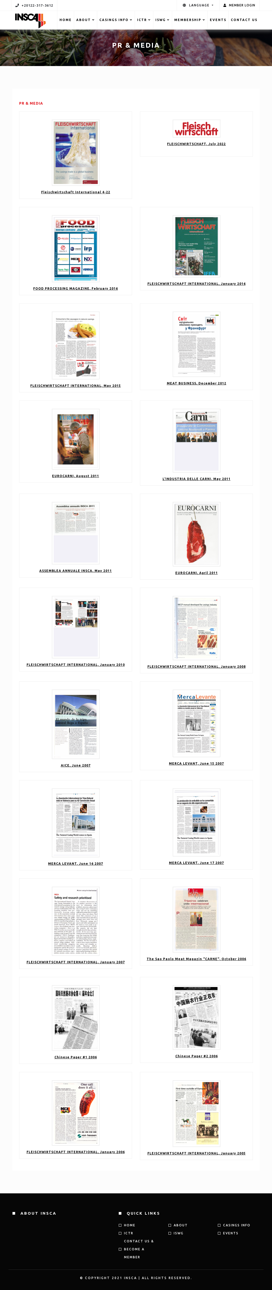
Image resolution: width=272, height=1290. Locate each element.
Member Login (239, 5)
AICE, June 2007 (76, 765)
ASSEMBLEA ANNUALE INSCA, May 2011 (75, 570)
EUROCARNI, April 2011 (196, 573)
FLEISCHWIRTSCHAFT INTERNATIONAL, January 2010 (76, 664)
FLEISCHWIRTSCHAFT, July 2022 (196, 144)
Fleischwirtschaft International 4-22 (75, 192)
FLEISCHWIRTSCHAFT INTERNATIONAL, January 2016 (196, 283)
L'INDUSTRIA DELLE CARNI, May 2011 (197, 479)
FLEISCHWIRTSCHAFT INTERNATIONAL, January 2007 (76, 962)
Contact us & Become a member (139, 1249)
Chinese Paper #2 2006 (196, 1056)
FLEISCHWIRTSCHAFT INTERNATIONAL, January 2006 (76, 1152)
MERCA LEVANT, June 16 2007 (75, 863)
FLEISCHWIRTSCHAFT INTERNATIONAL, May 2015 (75, 385)
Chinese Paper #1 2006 (75, 1057)
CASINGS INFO (116, 20)
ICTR (144, 20)
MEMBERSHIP (189, 20)
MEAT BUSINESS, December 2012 (196, 383)
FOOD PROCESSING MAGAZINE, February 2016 (75, 288)
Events (218, 20)
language (197, 5)
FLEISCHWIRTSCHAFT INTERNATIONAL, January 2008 (196, 666)
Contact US (244, 20)
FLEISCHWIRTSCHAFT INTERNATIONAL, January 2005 (196, 1153)
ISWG (162, 20)
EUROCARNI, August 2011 (75, 476)
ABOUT (85, 20)
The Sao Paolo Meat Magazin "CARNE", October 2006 (196, 959)
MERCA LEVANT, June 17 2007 (196, 863)
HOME (66, 20)
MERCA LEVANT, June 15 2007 (196, 763)
